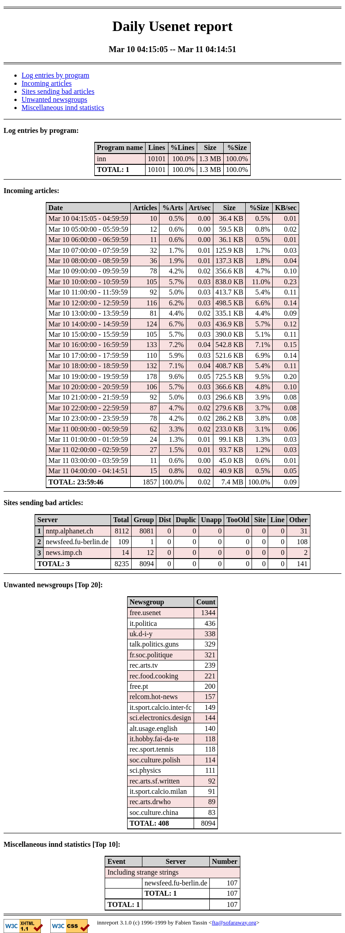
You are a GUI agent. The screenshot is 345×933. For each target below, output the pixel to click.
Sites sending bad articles (58, 91)
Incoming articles (47, 83)
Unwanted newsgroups (54, 99)
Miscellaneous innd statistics (63, 107)
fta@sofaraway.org (234, 922)
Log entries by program (55, 75)
